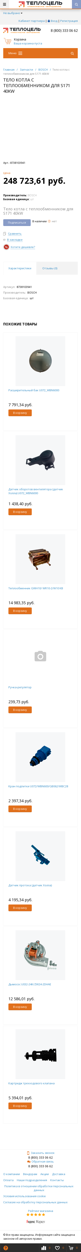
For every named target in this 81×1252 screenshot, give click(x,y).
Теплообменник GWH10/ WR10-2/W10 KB (35, 588)
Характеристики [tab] (19, 268)
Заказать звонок (41, 1153)
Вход (54, 21)
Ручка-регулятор (20, 687)
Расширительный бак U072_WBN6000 (33, 390)
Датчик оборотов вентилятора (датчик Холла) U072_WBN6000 (35, 491)
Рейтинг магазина (40, 1211)
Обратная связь (40, 1161)
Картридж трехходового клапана (31, 1083)
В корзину (20, 413)
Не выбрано (12, 13)
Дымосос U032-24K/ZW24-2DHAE (29, 984)
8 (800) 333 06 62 (64, 30)
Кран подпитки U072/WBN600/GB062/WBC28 (38, 786)
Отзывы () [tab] (49, 268)
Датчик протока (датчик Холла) (30, 885)
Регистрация (69, 21)
